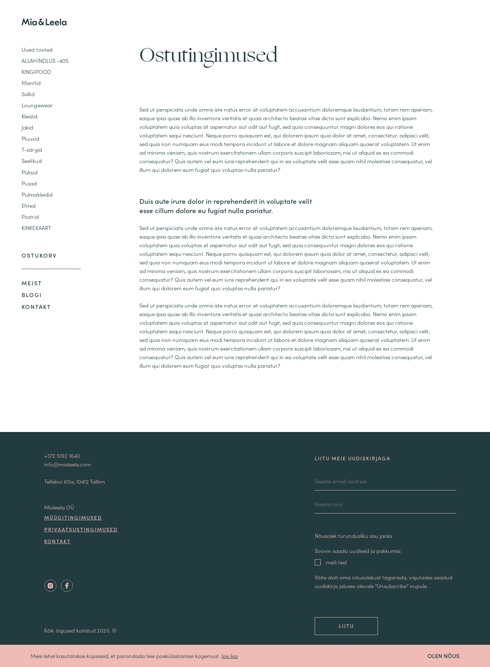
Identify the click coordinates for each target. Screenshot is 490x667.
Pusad (29, 183)
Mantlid (31, 82)
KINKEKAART (36, 227)
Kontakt (36, 306)
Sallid (28, 94)
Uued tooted (37, 49)
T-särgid (32, 149)
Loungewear (37, 105)
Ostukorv (39, 255)
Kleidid (29, 116)
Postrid (30, 216)
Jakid (27, 127)
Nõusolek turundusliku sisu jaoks (353, 535)
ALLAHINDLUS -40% (45, 60)
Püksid (29, 172)
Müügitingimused (73, 517)
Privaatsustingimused (81, 529)
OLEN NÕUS (443, 655)
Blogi (32, 295)
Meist (32, 283)
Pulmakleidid (37, 194)
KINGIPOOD (36, 71)
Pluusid (30, 138)
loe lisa (230, 655)
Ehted (29, 205)
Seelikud (32, 160)
